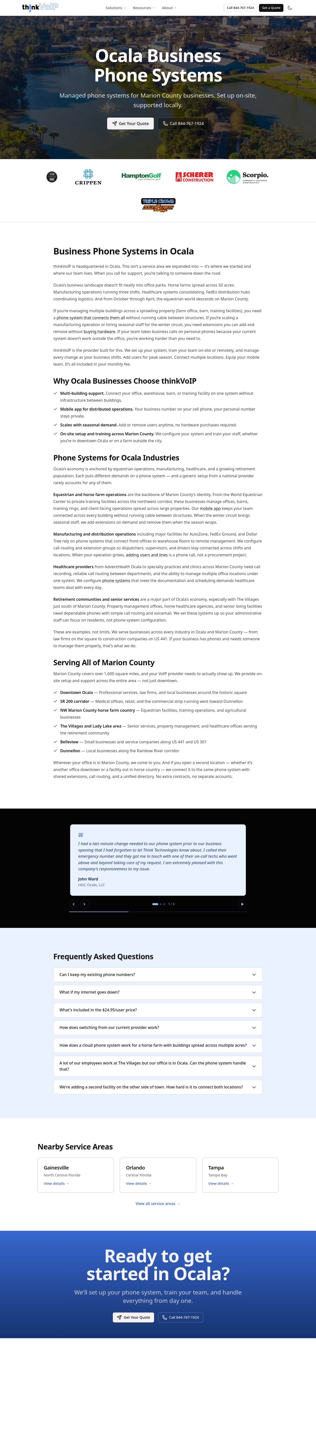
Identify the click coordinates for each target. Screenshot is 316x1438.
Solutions (116, 7)
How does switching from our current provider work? (158, 1027)
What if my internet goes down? (158, 992)
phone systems (116, 580)
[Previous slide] (73, 904)
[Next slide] (84, 904)
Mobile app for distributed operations (96, 409)
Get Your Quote (130, 123)
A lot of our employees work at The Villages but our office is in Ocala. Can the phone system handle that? (158, 1066)
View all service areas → (158, 1203)
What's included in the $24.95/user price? (158, 1010)
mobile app (210, 508)
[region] (158, 868)
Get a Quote (271, 7)
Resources (144, 7)
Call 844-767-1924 (240, 7)
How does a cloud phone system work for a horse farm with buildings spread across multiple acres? (158, 1045)
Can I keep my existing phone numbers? (158, 974)
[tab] (155, 904)
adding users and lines (147, 555)
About (169, 7)
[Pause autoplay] (242, 904)
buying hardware (99, 331)
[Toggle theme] (289, 7)
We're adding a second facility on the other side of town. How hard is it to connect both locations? (158, 1087)
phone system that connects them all (91, 317)
